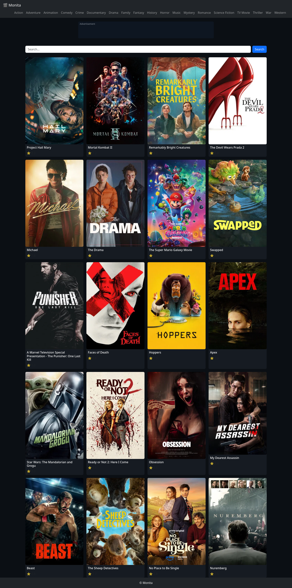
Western (280, 13)
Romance (204, 13)
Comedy (66, 13)
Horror (164, 13)
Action (18, 13)
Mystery (189, 13)
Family (125, 13)
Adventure (33, 13)
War (268, 13)
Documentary (96, 13)
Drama (113, 13)
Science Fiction (224, 13)
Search (259, 49)
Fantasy (138, 13)
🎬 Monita (12, 5)
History (152, 13)
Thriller (258, 13)
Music (176, 13)
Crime (79, 13)
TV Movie (243, 13)
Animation (51, 13)
